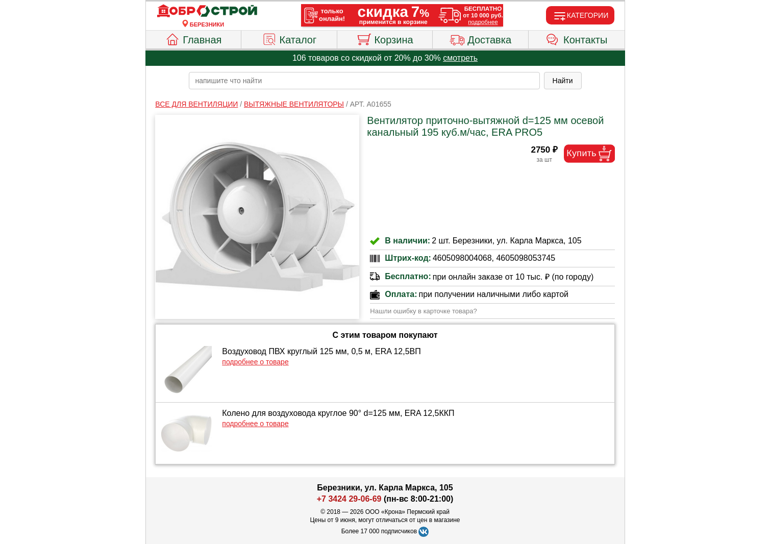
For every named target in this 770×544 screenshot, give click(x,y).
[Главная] (207, 11)
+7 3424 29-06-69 (349, 498)
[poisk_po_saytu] (364, 80)
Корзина (384, 38)
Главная (193, 38)
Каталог (289, 38)
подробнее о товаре (255, 362)
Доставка (480, 38)
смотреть (460, 58)
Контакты (576, 38)
